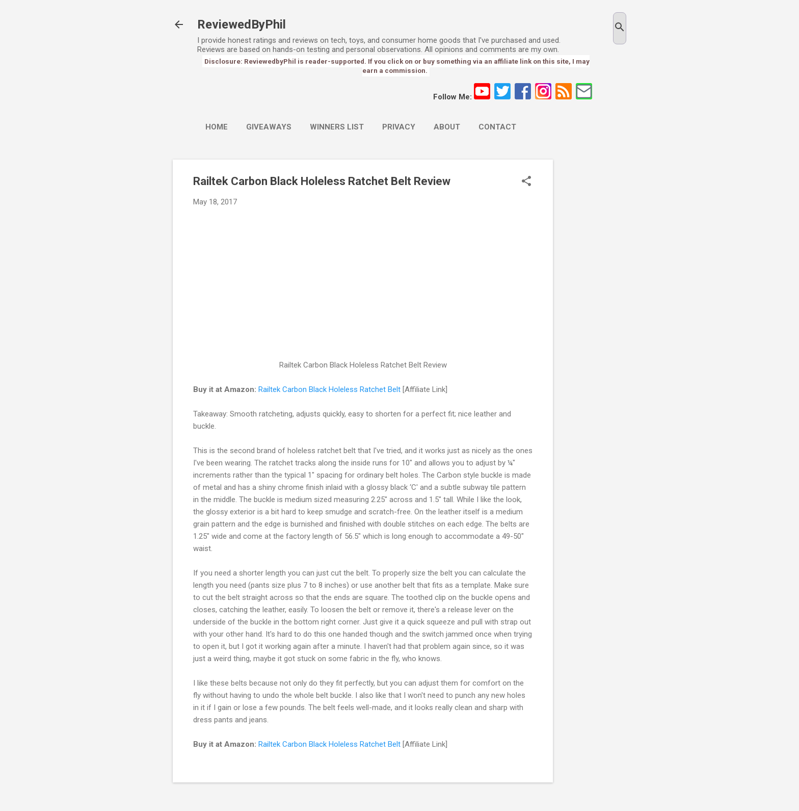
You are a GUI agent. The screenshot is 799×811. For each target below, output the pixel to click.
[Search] (620, 28)
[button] (526, 182)
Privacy (398, 127)
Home (216, 127)
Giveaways (268, 127)
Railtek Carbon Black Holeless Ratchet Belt (329, 389)
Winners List (337, 127)
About (447, 127)
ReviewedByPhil (241, 24)
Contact (497, 127)
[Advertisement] (593, 312)
